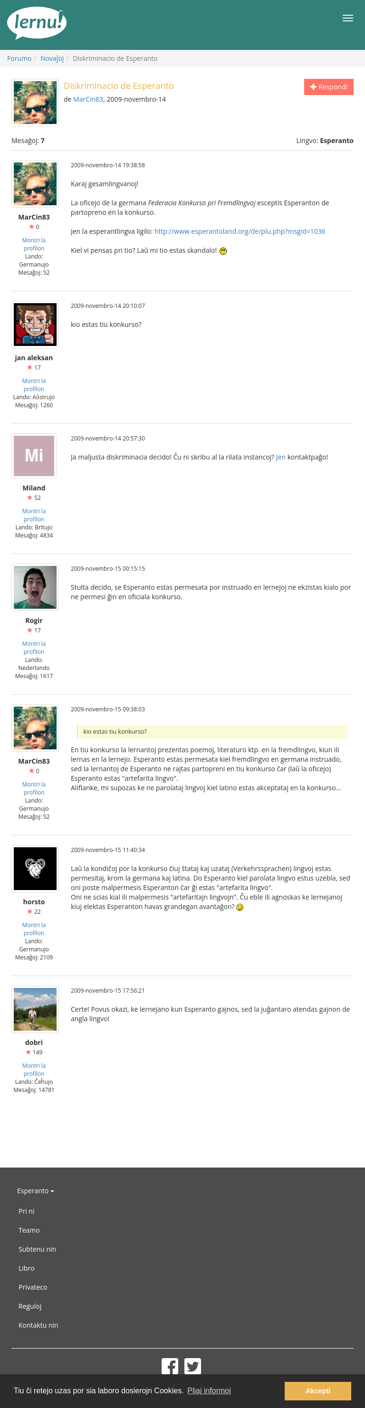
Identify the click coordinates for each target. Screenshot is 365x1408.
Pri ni (26, 1211)
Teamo (29, 1230)
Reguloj (30, 1306)
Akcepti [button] (318, 1391)
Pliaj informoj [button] (209, 1391)
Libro (27, 1268)
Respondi (328, 86)
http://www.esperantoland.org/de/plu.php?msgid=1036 (240, 231)
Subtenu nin (37, 1249)
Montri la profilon (34, 244)
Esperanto (35, 1190)
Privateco (33, 1287)
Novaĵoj (52, 58)
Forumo (19, 58)
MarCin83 (88, 99)
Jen (281, 456)
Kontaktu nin (38, 1325)
